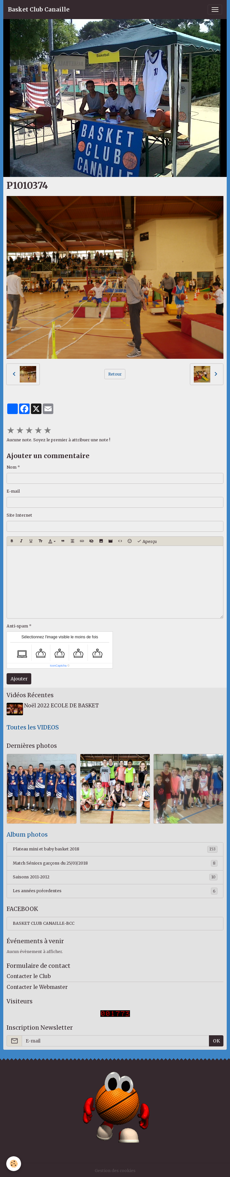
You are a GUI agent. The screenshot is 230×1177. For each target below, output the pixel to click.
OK (216, 1039)
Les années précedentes (115, 889)
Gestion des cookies (115, 1168)
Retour (115, 374)
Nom (11, 467)
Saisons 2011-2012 (115, 875)
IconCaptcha (58, 665)
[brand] (38, 9)
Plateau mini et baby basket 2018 (115, 848)
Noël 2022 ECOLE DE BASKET (62, 705)
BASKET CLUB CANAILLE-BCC (43, 922)
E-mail (13, 491)
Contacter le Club (29, 974)
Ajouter (19, 679)
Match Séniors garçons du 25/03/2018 (115, 861)
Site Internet (19, 515)
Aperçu (147, 541)
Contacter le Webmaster (37, 986)
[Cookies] (14, 1163)
